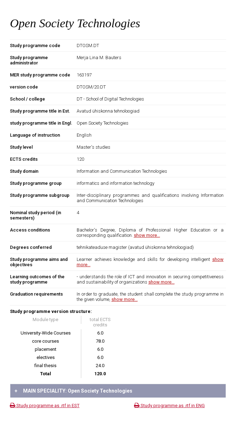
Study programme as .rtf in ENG (169, 405)
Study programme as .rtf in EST (44, 405)
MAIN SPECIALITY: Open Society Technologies (73, 391)
